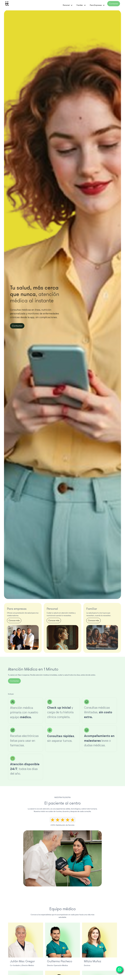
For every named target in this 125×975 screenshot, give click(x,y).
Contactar (113, 3)
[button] (72, 5)
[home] (7, 3)
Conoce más (14, 620)
